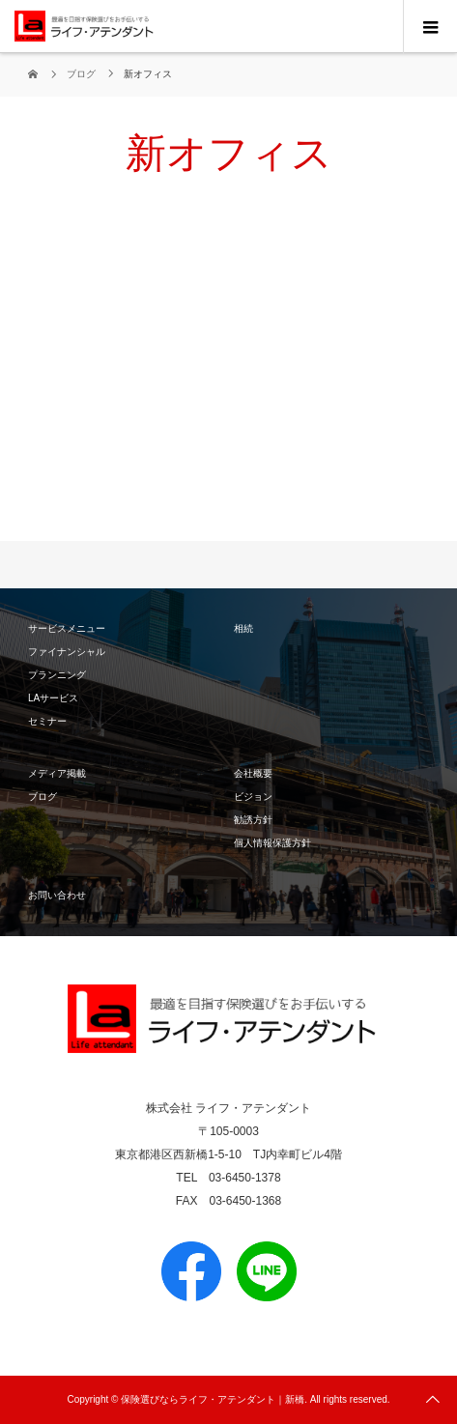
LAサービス (53, 698)
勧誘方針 (253, 819)
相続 (243, 628)
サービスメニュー (66, 628)
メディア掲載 (57, 773)
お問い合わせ (57, 895)
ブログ (42, 796)
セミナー (47, 721)
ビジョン (253, 796)
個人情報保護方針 (272, 843)
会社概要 (253, 773)
